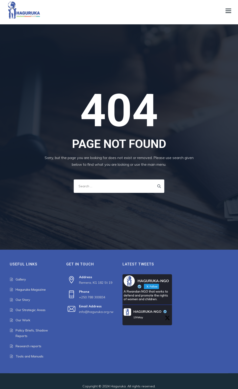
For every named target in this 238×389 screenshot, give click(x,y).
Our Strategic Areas (31, 310)
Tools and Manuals (29, 356)
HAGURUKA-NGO (147, 311)
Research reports (28, 346)
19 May (138, 317)
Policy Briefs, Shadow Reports (32, 333)
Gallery (21, 279)
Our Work (23, 320)
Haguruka (118, 386)
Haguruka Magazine (31, 289)
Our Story (23, 300)
